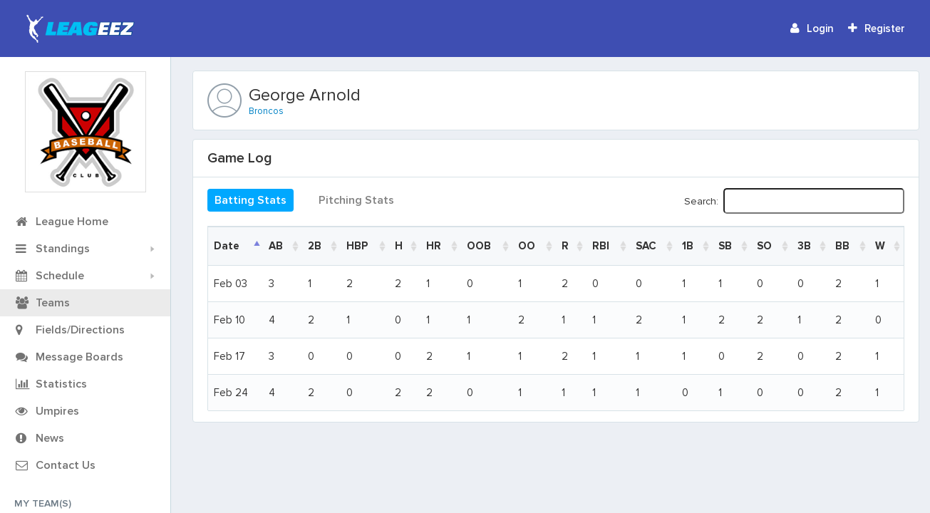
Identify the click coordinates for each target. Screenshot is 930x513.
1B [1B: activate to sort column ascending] (687, 245)
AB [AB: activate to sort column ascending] (276, 245)
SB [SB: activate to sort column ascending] (725, 245)
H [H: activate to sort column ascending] (399, 245)
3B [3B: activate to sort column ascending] (804, 245)
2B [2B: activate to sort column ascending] (314, 245)
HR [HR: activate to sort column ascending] (433, 245)
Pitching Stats (356, 200)
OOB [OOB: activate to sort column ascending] (479, 245)
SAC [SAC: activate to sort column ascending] (646, 245)
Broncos (266, 111)
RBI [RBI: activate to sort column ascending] (600, 245)
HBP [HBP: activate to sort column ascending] (357, 245)
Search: (794, 201)
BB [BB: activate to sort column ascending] (842, 245)
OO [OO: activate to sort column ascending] (526, 245)
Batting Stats (250, 200)
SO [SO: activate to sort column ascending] (764, 245)
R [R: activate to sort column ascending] (565, 245)
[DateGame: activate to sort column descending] (236, 246)
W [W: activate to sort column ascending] (880, 245)
